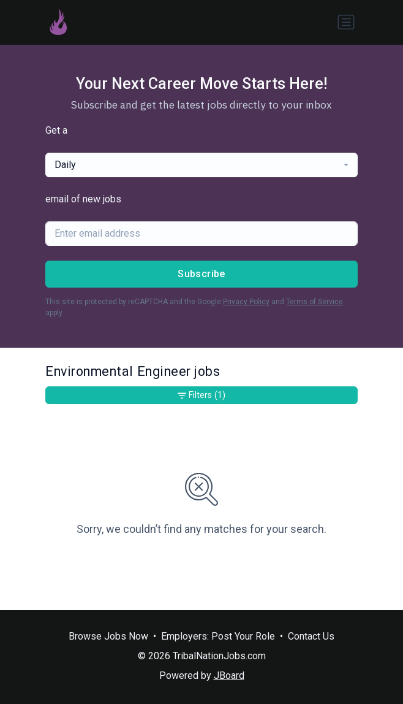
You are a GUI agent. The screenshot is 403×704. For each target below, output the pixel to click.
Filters (201, 395)
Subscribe (201, 274)
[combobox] (201, 165)
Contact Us (311, 636)
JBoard (229, 675)
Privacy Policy (246, 301)
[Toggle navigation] (346, 22)
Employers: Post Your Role (218, 636)
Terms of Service (314, 301)
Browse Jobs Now (108, 636)
